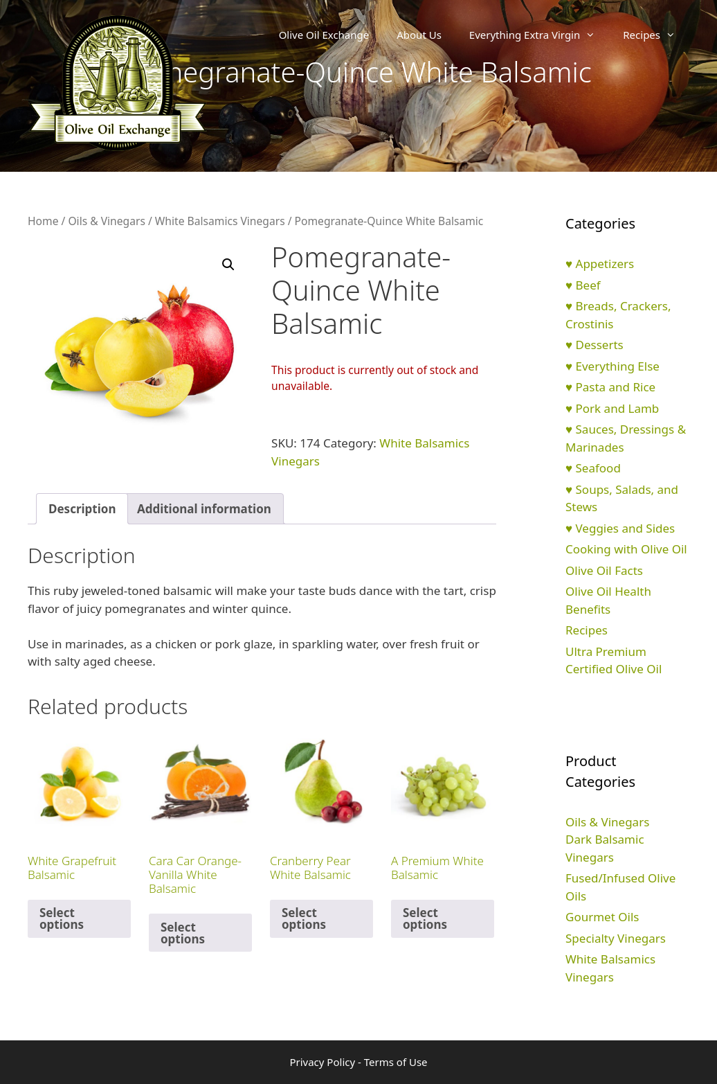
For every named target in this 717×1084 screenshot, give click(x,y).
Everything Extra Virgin (539, 34)
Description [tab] (82, 509)
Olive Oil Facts (604, 570)
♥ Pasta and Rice (610, 387)
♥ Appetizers (599, 264)
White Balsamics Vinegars (220, 221)
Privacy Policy (322, 1062)
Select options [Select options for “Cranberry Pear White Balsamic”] (304, 918)
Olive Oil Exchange (324, 35)
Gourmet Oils (602, 917)
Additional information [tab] (204, 509)
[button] (228, 264)
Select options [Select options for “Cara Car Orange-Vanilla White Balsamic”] (183, 933)
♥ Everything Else (612, 366)
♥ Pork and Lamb (612, 408)
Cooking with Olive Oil (626, 549)
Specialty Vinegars (615, 938)
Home (43, 221)
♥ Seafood (593, 468)
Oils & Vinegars (106, 221)
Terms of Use (396, 1062)
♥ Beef (583, 285)
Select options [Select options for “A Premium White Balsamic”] (425, 918)
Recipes (656, 34)
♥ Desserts (594, 345)
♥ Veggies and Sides (620, 528)
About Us (419, 35)
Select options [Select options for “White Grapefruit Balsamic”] (61, 918)
